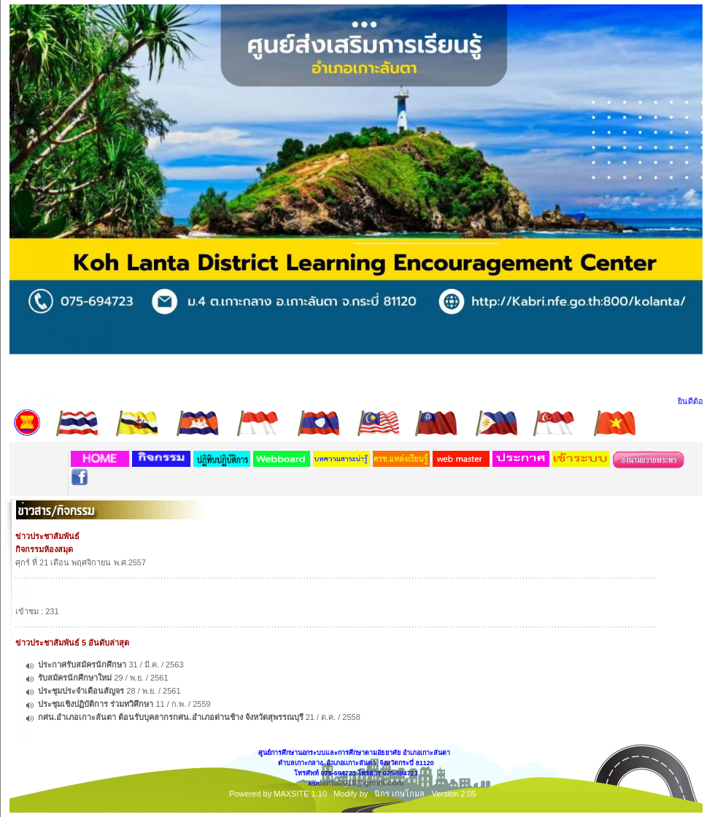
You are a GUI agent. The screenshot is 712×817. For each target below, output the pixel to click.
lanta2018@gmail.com (361, 782)
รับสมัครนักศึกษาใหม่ (75, 677)
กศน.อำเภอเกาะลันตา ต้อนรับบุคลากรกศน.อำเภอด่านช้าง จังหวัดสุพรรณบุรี (170, 717)
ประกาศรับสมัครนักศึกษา (82, 664)
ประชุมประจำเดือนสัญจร (82, 690)
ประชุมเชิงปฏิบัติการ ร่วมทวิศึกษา (95, 704)
